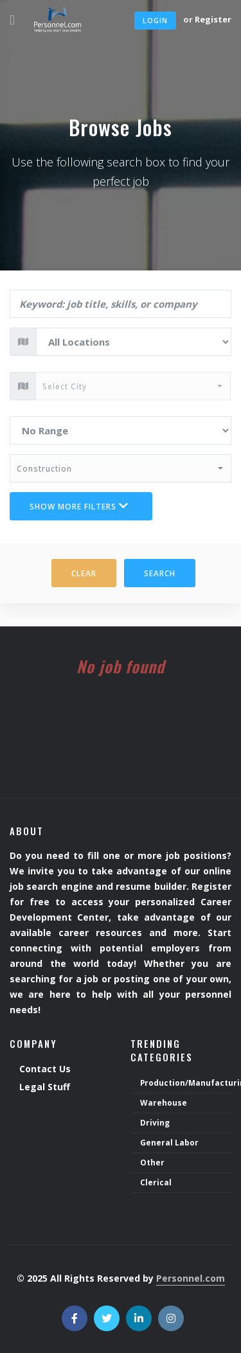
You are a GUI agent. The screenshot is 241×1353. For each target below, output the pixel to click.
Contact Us (45, 1069)
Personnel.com (190, 1278)
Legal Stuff (44, 1087)
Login (155, 20)
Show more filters (79, 506)
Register (213, 19)
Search (159, 573)
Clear (83, 573)
